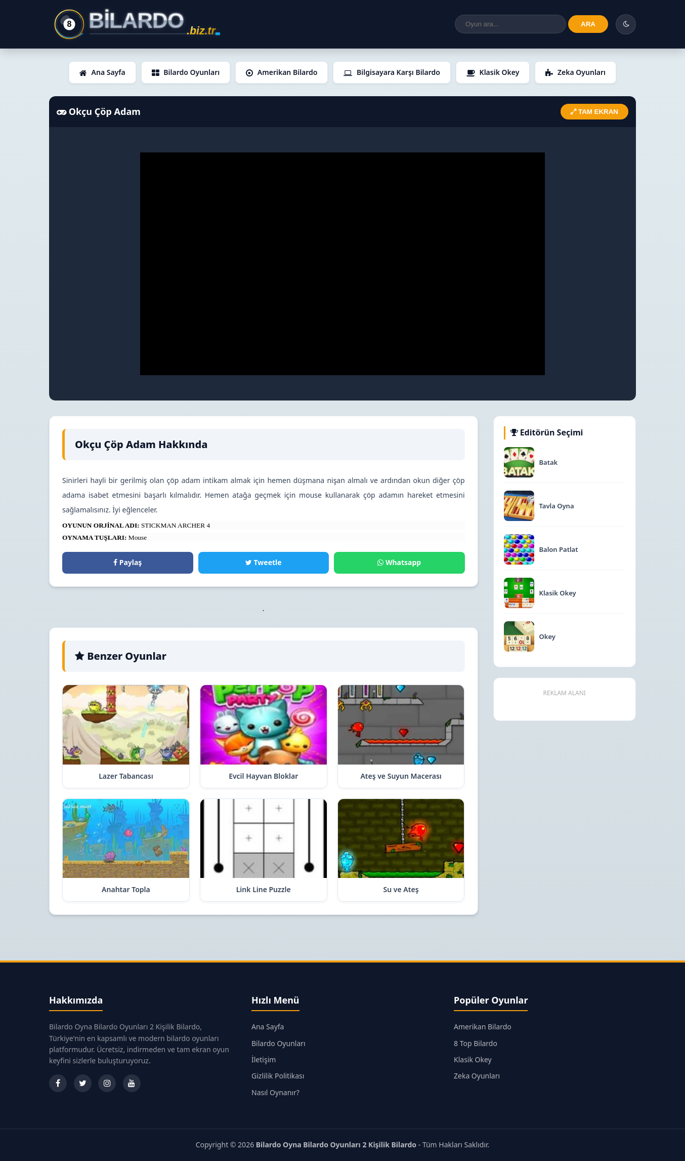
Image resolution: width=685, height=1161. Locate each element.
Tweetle (263, 562)
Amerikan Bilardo (281, 72)
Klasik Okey (492, 72)
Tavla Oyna (556, 506)
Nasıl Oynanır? (275, 1092)
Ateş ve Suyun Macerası (400, 776)
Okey (547, 636)
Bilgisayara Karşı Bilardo (392, 72)
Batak (548, 462)
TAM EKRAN (594, 111)
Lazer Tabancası (126, 776)
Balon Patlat (558, 549)
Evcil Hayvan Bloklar (263, 776)
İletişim (263, 1059)
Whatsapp (399, 562)
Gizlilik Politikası (277, 1075)
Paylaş (127, 562)
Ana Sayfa (102, 72)
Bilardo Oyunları (186, 72)
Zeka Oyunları (575, 72)
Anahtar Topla (126, 889)
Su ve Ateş (401, 889)
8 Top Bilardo (475, 1043)
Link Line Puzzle (263, 889)
